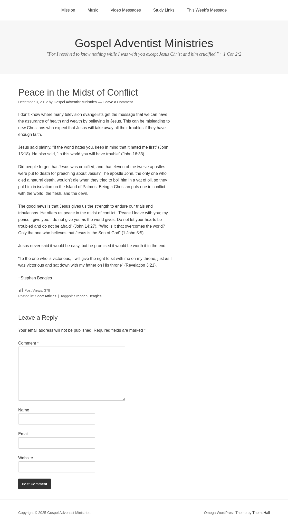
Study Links (164, 10)
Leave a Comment (118, 102)
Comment (28, 343)
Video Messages (126, 10)
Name (23, 410)
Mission (68, 10)
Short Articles (45, 296)
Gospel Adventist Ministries (144, 43)
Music (93, 10)
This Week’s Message (207, 10)
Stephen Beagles (88, 296)
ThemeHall (261, 513)
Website (25, 458)
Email (23, 434)
